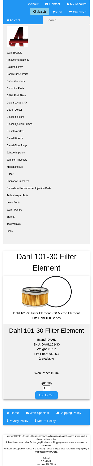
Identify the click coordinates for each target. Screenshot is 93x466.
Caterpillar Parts (16, 81)
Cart (57, 12)
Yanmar (11, 216)
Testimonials (14, 224)
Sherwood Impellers (18, 181)
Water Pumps (14, 209)
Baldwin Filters (15, 66)
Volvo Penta (13, 202)
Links (10, 231)
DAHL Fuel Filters (16, 95)
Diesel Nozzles (15, 131)
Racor (10, 174)
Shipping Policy (68, 413)
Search (41, 11)
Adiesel (13, 20)
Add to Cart (47, 395)
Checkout (77, 12)
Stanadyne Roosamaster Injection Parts (29, 188)
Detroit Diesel (14, 109)
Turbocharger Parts (17, 195)
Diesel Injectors (15, 116)
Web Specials (14, 52)
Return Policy (45, 421)
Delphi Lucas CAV (17, 102)
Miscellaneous (15, 166)
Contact (52, 4)
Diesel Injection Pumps (19, 124)
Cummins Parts (15, 88)
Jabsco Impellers (16, 152)
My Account (76, 4)
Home (13, 413)
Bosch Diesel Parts (17, 74)
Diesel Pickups (15, 138)
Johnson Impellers (17, 159)
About (33, 4)
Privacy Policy (17, 421)
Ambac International (18, 59)
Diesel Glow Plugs (17, 145)
